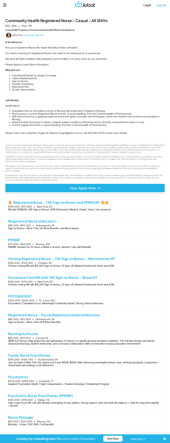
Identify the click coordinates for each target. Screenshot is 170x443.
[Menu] (5, 5)
